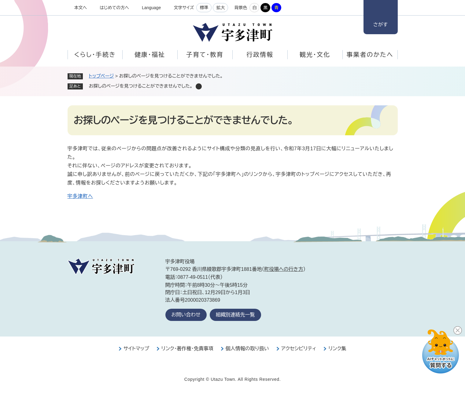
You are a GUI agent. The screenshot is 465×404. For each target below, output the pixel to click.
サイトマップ (136, 348)
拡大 (220, 7)
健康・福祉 (150, 54)
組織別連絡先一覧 (235, 314)
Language (151, 7)
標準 (204, 7)
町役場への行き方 (283, 269)
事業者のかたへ (369, 54)
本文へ (80, 7)
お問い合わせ (186, 314)
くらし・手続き (95, 54)
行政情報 (259, 54)
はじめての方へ (114, 7)
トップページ (101, 75)
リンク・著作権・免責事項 (187, 348)
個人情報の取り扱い (247, 348)
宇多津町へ (80, 196)
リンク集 (337, 348)
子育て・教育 (204, 54)
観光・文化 (315, 54)
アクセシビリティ (298, 348)
